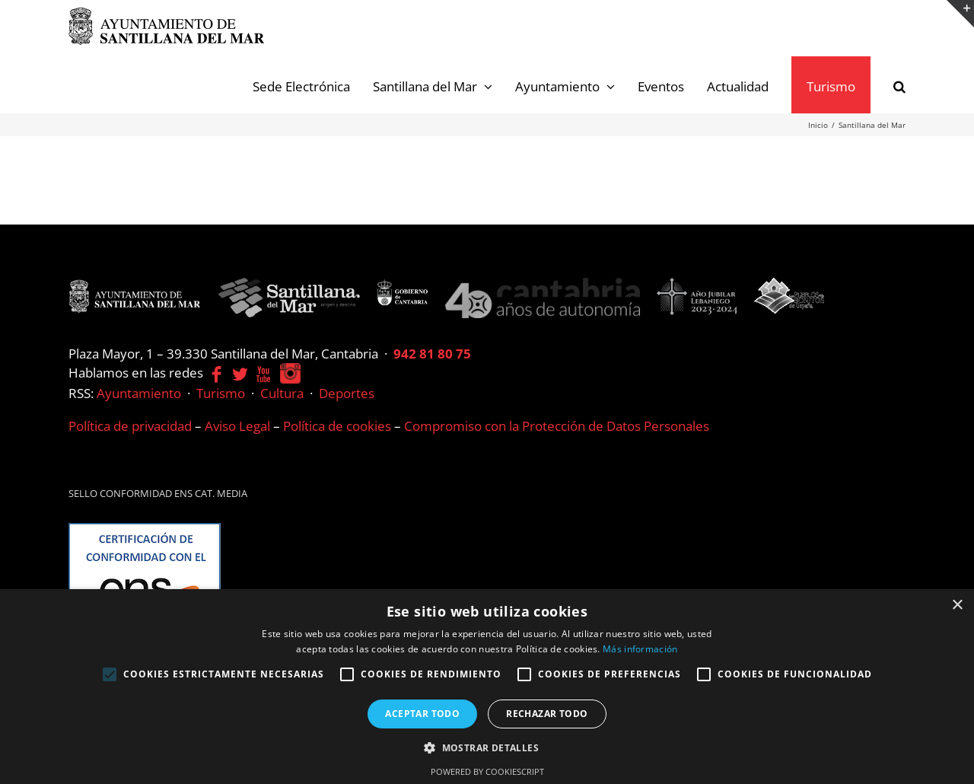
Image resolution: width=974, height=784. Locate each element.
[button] (899, 84)
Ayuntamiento (139, 393)
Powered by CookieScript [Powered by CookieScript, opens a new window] (487, 771)
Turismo (220, 393)
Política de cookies (337, 426)
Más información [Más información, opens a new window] (640, 648)
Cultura (282, 393)
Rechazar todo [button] (546, 713)
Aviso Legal (237, 426)
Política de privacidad (130, 426)
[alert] (487, 686)
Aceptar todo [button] (422, 713)
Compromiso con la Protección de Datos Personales (556, 426)
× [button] (957, 605)
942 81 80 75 (432, 353)
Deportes (346, 393)
